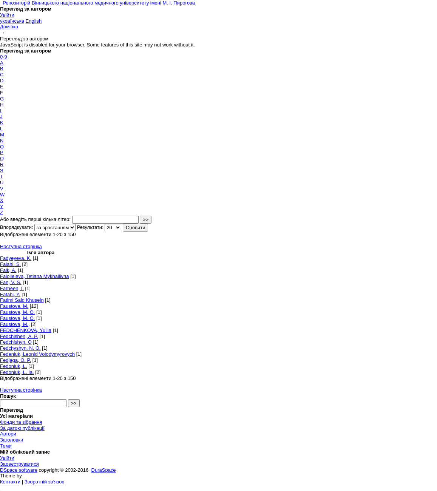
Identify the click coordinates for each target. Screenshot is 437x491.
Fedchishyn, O (16, 342)
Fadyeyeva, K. (15, 258)
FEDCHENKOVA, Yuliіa (25, 330)
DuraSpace (103, 470)
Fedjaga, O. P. (15, 360)
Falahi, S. (10, 264)
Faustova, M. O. (17, 312)
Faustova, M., (15, 324)
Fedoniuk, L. (13, 366)
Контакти (10, 482)
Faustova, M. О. (17, 318)
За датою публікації (22, 428)
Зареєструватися (19, 464)
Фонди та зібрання (21, 422)
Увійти (7, 15)
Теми (6, 446)
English (34, 21)
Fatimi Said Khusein (22, 300)
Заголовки (11, 440)
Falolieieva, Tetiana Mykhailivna (34, 276)
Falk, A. (8, 270)
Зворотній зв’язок (44, 482)
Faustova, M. (14, 306)
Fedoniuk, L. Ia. (17, 372)
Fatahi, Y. (10, 294)
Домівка (9, 26)
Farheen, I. (12, 288)
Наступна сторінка (21, 246)
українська (12, 21)
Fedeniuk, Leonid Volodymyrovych (37, 354)
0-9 (3, 57)
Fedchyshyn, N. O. (20, 348)
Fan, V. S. (11, 282)
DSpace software (18, 470)
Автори (8, 434)
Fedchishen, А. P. (19, 336)
